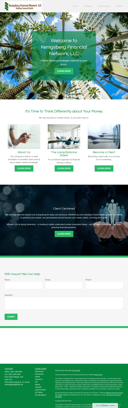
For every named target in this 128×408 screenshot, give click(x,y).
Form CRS (76, 370)
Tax (36, 382)
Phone (88, 280)
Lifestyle (38, 387)
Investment (39, 374)
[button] (75, 6)
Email (47, 280)
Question (9, 295)
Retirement (39, 371)
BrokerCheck (98, 374)
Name (7, 280)
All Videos (39, 392)
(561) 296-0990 (16, 372)
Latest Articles (40, 390)
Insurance (39, 379)
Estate (37, 377)
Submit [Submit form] (11, 317)
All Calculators (40, 395)
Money (37, 384)
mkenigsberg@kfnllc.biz (14, 384)
